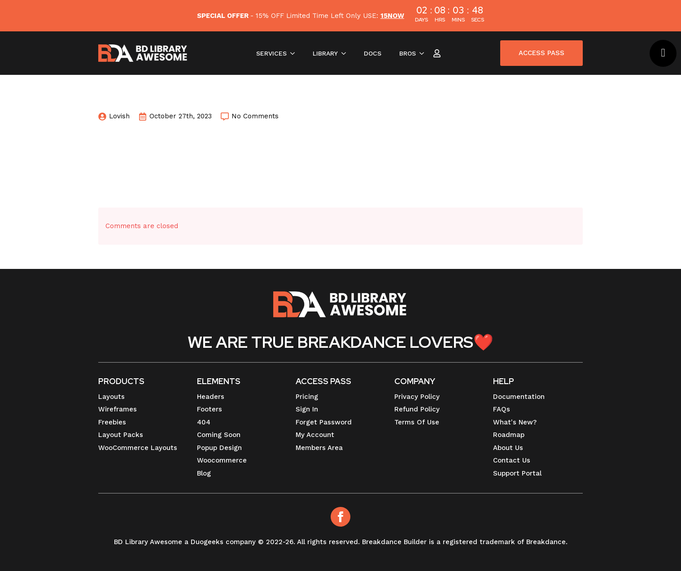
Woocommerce (222, 460)
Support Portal (517, 473)
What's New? (515, 422)
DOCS (372, 53)
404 (203, 422)
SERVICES (271, 53)
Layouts (111, 397)
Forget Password (324, 422)
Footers (209, 409)
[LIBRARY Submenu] (346, 53)
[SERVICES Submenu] (295, 53)
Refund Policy (417, 409)
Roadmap (508, 435)
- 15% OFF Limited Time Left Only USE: (300, 16)
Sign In (307, 409)
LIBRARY (325, 53)
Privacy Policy (417, 397)
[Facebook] (340, 517)
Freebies (112, 422)
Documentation (519, 397)
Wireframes (117, 409)
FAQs (501, 409)
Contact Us (511, 460)
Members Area (319, 448)
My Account (315, 435)
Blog (204, 473)
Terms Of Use (416, 422)
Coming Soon (218, 435)
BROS (407, 53)
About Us (508, 448)
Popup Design (219, 448)
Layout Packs (120, 435)
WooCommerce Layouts (137, 448)
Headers (210, 397)
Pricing (307, 397)
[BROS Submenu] (424, 53)
